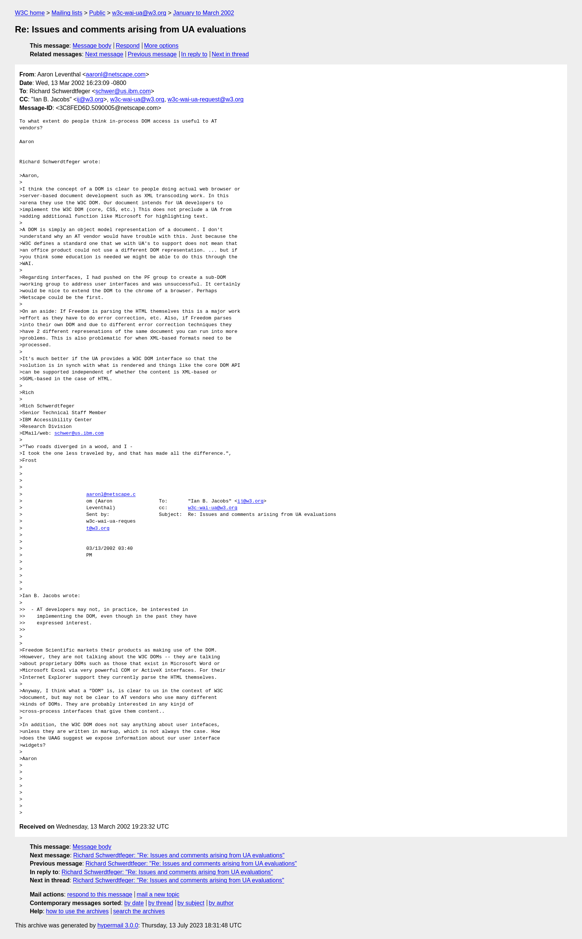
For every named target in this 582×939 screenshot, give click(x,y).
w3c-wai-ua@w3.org (139, 13)
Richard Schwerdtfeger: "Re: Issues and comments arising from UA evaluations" (179, 855)
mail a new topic (158, 894)
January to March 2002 (203, 13)
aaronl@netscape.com (115, 74)
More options (161, 45)
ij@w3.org (90, 99)
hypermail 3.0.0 (117, 925)
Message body (92, 45)
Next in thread (230, 54)
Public (97, 13)
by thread (160, 903)
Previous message (152, 54)
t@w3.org (97, 528)
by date (133, 903)
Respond (128, 45)
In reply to (194, 54)
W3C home (30, 13)
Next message (104, 54)
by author (221, 903)
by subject (190, 903)
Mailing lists (66, 13)
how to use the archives (77, 911)
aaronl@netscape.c (111, 494)
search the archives (139, 911)
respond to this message (99, 894)
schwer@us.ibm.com (123, 91)
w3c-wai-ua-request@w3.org (206, 99)
